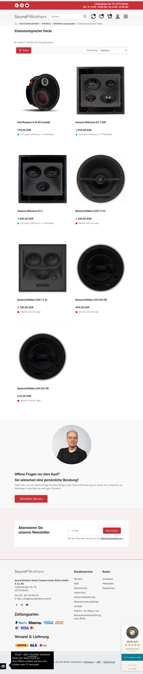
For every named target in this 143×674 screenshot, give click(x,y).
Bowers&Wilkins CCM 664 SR (91, 300)
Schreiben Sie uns (31, 499)
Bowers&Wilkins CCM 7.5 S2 (91, 211)
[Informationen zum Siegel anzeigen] (132, 666)
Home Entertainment (29, 23)
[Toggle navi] (125, 16)
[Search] (69, 16)
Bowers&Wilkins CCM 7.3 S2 (32, 300)
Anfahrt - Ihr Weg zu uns (86, 610)
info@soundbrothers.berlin (37, 598)
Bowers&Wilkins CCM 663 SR (33, 388)
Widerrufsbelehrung (84, 597)
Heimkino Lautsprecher (64, 23)
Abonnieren (112, 530)
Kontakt (78, 606)
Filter (24, 50)
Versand (78, 578)
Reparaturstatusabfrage (86, 601)
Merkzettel (108, 583)
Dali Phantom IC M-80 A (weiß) (33, 122)
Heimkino (46, 23)
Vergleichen (109, 588)
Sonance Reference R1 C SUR (91, 122)
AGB (76, 583)
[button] (117, 16)
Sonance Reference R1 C (30, 211)
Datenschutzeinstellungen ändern (33, 657)
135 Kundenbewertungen (132, 657)
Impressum (80, 592)
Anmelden (108, 578)
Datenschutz (80, 588)
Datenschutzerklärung (111, 538)
